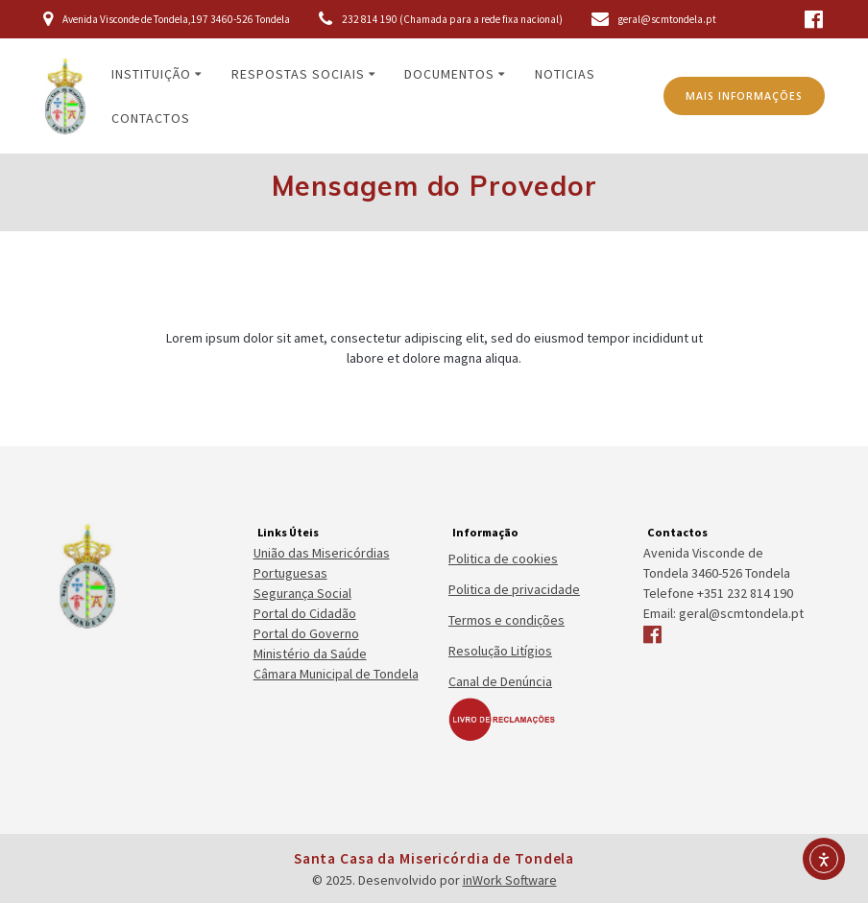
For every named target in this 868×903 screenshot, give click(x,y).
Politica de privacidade (514, 589)
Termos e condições (506, 620)
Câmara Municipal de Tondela (336, 673)
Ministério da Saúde (310, 653)
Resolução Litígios (500, 650)
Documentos (449, 74)
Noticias (565, 74)
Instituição (151, 74)
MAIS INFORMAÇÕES (744, 96)
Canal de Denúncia (500, 681)
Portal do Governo (306, 633)
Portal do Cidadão (304, 613)
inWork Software (510, 880)
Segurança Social (302, 593)
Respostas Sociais (298, 74)
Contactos (150, 118)
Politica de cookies (503, 558)
